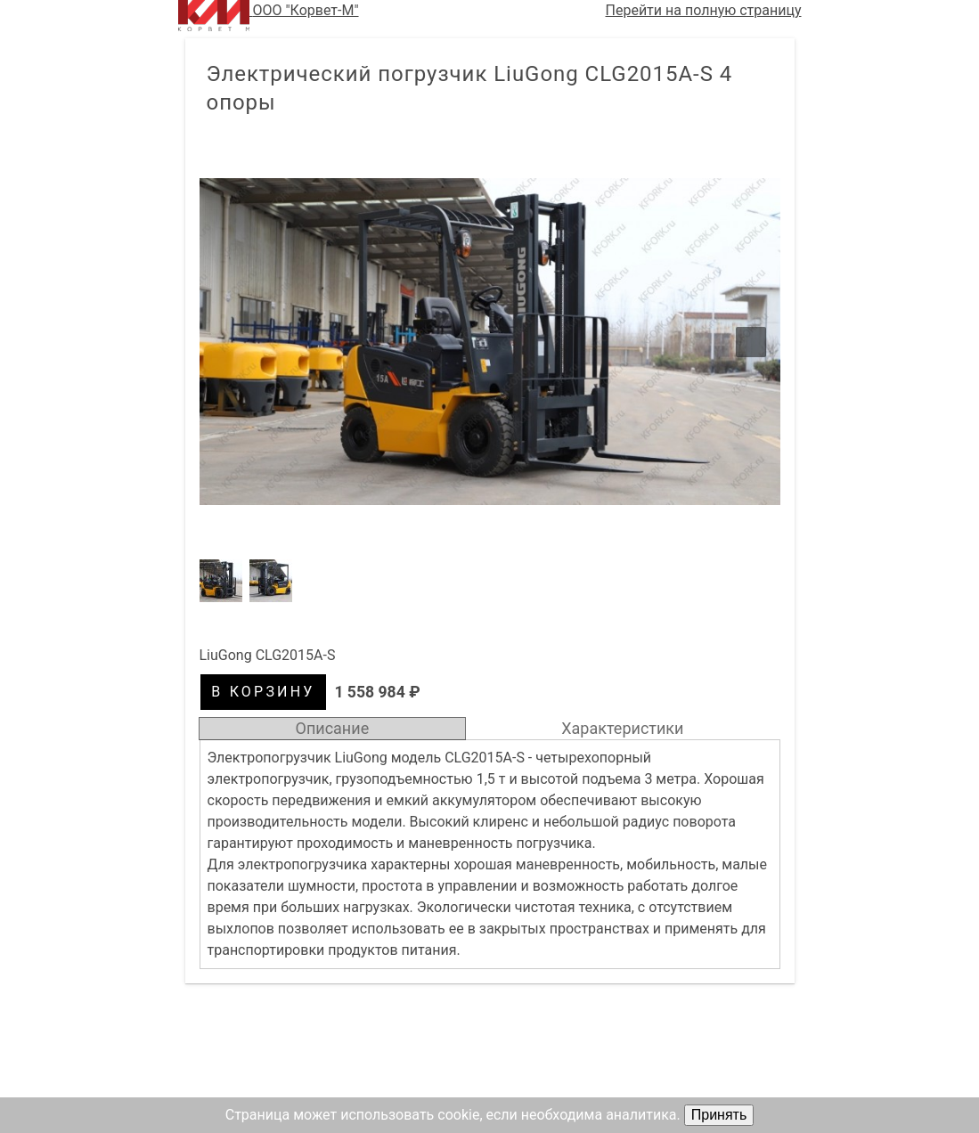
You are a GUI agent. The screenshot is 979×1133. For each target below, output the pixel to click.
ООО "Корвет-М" (268, 15)
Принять (719, 1114)
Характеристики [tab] (622, 728)
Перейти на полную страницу (704, 10)
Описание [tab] (333, 728)
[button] (490, 341)
